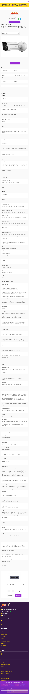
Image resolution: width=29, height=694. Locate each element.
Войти (3, 24)
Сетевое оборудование (5, 664)
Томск (14, 17)
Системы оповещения (5, 673)
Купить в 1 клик (10, 595)
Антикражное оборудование (6, 668)
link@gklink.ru (5, 613)
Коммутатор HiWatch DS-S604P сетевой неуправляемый (13, 584)
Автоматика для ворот (5, 680)
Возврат (2, 638)
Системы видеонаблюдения (6, 661)
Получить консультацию (15, 63)
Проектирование (4, 653)
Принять (14, 691)
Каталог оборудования (5, 641)
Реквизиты (3, 643)
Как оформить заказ (5, 632)
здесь (12, 5)
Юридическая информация (6, 646)
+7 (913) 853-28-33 (6, 620)
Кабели (2, 666)
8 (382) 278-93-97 (23, 5)
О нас (2, 631)
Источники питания (5, 678)
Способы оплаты (4, 634)
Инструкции (3, 645)
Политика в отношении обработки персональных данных (16, 687)
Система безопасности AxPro (7, 675)
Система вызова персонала (6, 676)
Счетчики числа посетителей (6, 669)
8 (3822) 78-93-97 (12, 19)
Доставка (3, 636)
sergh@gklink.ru (5, 622)
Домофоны (3, 662)
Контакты (3, 639)
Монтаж (2, 654)
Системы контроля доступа (6, 671)
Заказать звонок (14, 22)
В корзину (18, 595)
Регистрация (8, 24)
